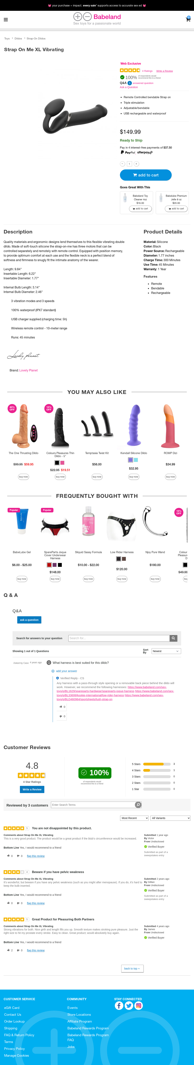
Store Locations (79, 1014)
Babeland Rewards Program (88, 1028)
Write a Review (164, 71)
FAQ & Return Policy (19, 1035)
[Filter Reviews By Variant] (170, 818)
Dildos (18, 38)
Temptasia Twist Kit (97, 453)
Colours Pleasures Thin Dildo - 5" (60, 454)
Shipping (10, 1028)
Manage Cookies (16, 1055)
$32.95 (133, 468)
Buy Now (23, 476)
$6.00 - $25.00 (22, 565)
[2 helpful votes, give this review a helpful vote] (9, 950)
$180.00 (155, 565)
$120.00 (121, 569)
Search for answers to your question (39, 638)
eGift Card (11, 1008)
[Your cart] (188, 19)
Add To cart (145, 175)
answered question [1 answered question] (143, 83)
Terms (8, 1042)
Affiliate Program (79, 1021)
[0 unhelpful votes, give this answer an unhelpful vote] (61, 716)
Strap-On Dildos (36, 38)
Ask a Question (129, 87)
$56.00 (97, 464)
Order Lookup (14, 1021)
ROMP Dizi (170, 453)
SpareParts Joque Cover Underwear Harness (55, 555)
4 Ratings (147, 71)
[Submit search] (173, 638)
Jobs (71, 1047)
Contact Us (12, 1014)
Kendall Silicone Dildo (133, 453)
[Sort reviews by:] (134, 818)
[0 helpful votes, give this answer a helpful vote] (61, 707)
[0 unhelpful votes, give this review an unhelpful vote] (19, 856)
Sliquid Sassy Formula (88, 552)
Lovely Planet (28, 370)
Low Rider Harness (122, 552)
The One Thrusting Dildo (23, 453)
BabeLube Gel (22, 552)
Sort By (145, 651)
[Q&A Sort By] (166, 651)
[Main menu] (5, 19)
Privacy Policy (14, 1049)
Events (72, 1008)
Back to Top (132, 968)
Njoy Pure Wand (155, 552)
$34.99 (170, 464)
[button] (57, 463)
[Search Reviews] (96, 805)
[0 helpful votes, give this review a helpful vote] (9, 856)
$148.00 (55, 572)
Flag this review (36, 855)
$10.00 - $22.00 (88, 565)
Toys (7, 38)
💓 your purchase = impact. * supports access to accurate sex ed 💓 (97, 5)
